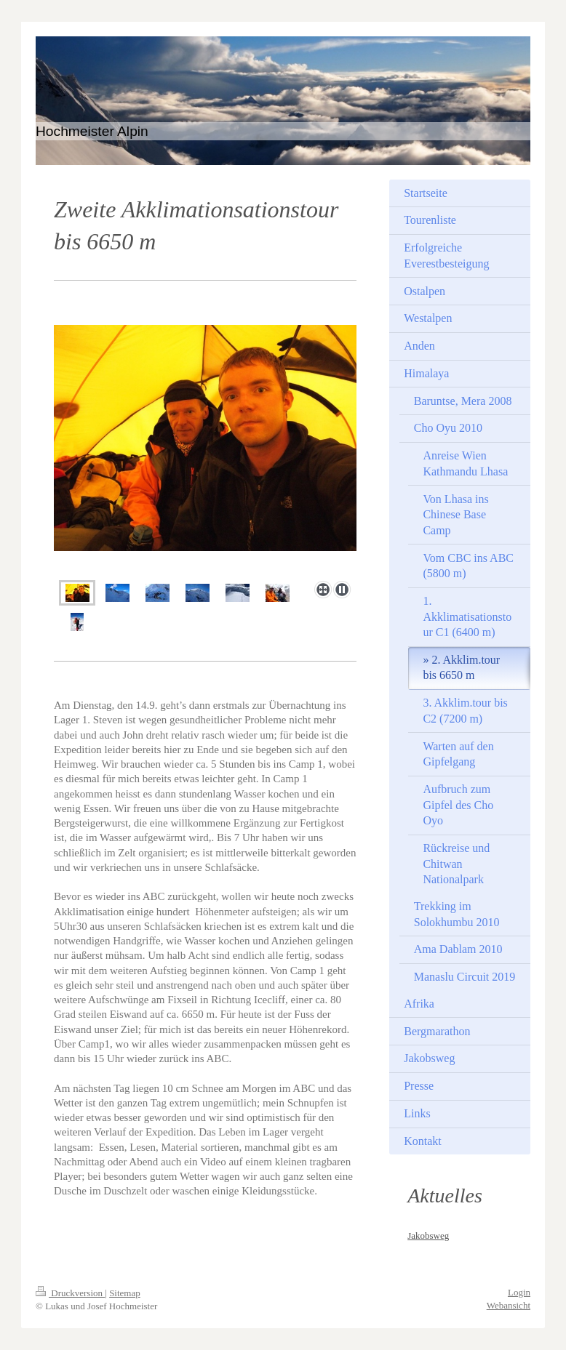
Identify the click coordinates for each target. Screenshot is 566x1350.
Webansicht (508, 1305)
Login (519, 1292)
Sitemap (124, 1292)
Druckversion (70, 1292)
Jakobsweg (428, 1235)
